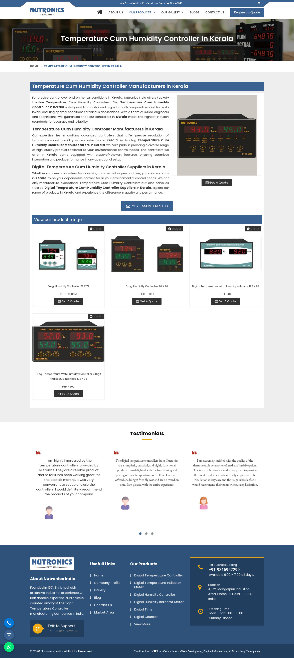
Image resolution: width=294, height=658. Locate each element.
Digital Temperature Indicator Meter (157, 585)
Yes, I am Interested (147, 206)
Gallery (99, 590)
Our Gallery (172, 12)
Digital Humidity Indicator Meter (159, 602)
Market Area (104, 612)
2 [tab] (146, 533)
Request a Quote (247, 12)
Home (34, 66)
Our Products (142, 12)
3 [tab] (152, 533)
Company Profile (107, 583)
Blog (97, 597)
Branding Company (246, 651)
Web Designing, (191, 651)
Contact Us (214, 12)
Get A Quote (217, 182)
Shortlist (96, 228)
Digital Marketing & (217, 651)
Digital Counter (146, 617)
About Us (115, 12)
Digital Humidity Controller (154, 594)
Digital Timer (144, 609)
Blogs (194, 12)
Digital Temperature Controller (158, 575)
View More (142, 624)
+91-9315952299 (62, 631)
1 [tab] (140, 533)
